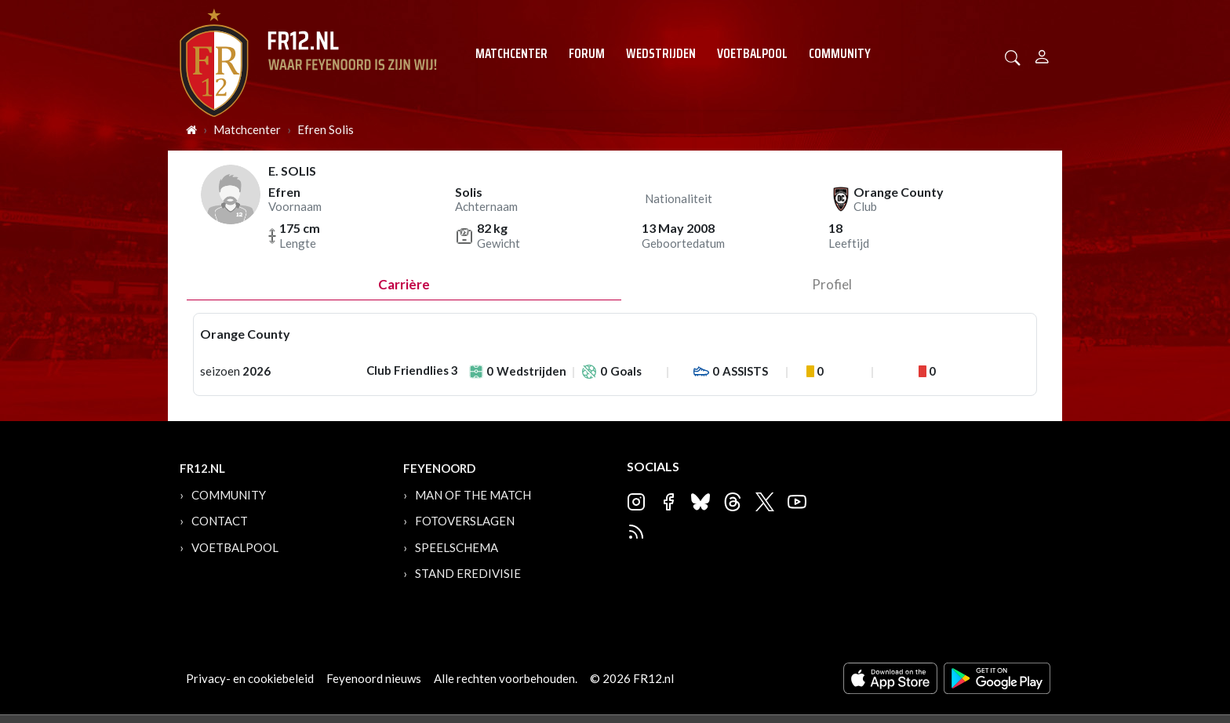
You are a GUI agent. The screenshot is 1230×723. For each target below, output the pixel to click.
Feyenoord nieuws (373, 678)
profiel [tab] (832, 284)
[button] (1013, 56)
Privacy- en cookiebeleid (250, 678)
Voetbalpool (752, 53)
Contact (219, 521)
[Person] (1042, 54)
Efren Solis (325, 129)
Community (840, 53)
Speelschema (456, 547)
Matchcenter (511, 53)
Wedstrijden (661, 53)
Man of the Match (473, 495)
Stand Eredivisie (468, 573)
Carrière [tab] (404, 284)
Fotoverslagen (465, 521)
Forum (587, 53)
